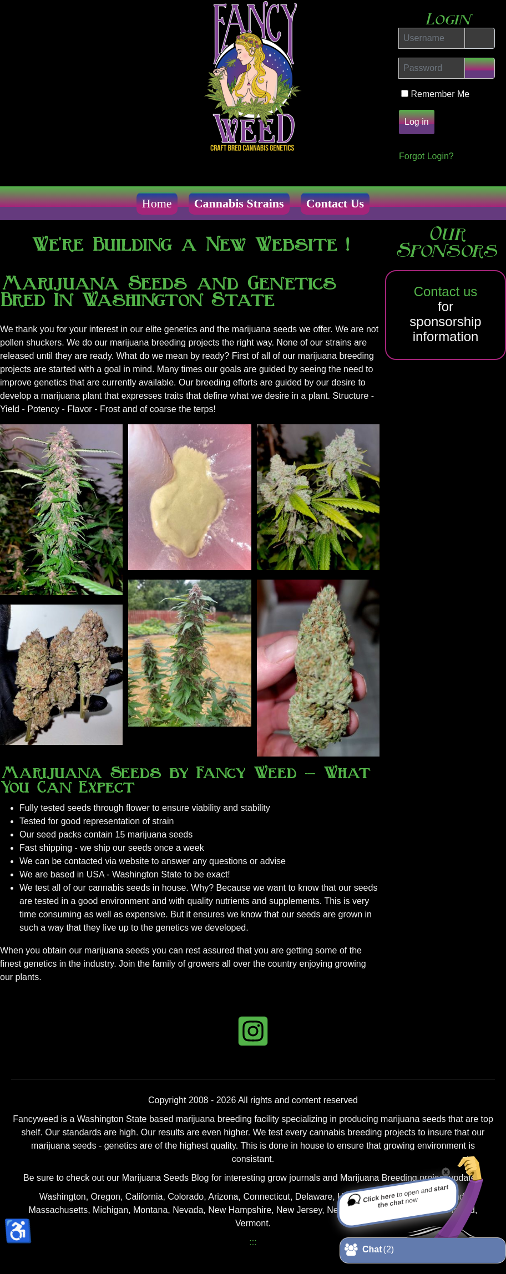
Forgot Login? (426, 156)
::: (252, 1242)
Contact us (446, 291)
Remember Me (440, 94)
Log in (416, 121)
